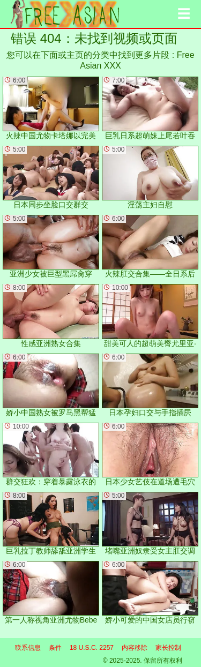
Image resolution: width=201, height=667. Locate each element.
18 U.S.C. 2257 (92, 647)
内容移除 (134, 647)
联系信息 (28, 647)
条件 (55, 647)
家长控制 (168, 647)
